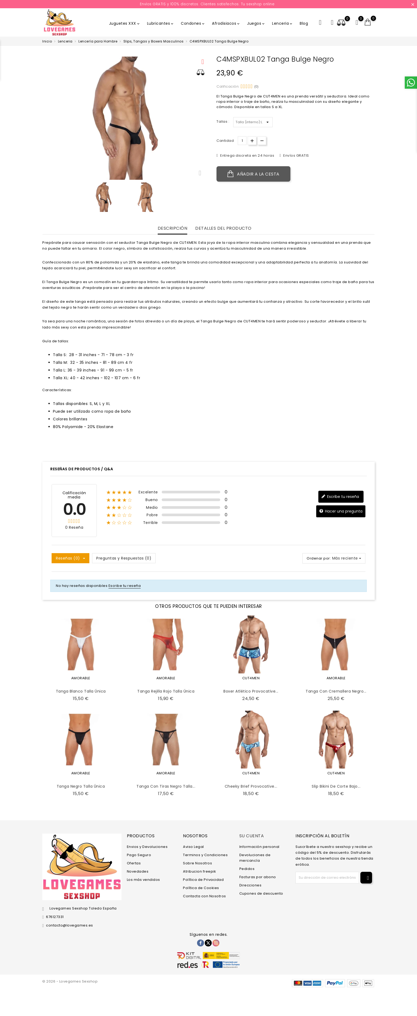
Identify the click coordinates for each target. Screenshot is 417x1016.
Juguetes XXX (124, 23)
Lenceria (282, 23)
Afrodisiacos (226, 23)
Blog (304, 23)
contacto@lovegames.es (69, 925)
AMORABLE (80, 678)
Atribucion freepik (199, 871)
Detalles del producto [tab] (223, 228)
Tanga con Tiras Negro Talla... (165, 786)
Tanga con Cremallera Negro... (336, 691)
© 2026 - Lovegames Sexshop (70, 981)
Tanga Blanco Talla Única (81, 691)
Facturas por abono (257, 877)
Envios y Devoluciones (147, 846)
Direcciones (250, 885)
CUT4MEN (251, 678)
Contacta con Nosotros (204, 896)
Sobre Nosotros (197, 863)
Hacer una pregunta (340, 511)
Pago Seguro (139, 854)
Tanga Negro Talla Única (81, 786)
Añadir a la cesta (253, 174)
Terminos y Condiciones (205, 854)
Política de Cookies (201, 887)
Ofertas (134, 863)
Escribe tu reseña (340, 497)
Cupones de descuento (261, 893)
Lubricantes (160, 23)
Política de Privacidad (203, 879)
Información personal (259, 846)
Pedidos (247, 868)
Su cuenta (251, 836)
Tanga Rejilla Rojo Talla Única (165, 691)
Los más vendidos (143, 879)
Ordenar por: (319, 558)
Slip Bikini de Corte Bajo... (336, 786)
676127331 (55, 916)
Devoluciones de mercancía (255, 857)
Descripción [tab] (172, 228)
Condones (193, 23)
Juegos (256, 23)
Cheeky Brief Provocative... (251, 786)
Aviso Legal (193, 846)
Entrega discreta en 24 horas (246, 155)
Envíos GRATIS (295, 155)
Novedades (138, 871)
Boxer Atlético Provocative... (250, 691)
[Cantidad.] (242, 140)
